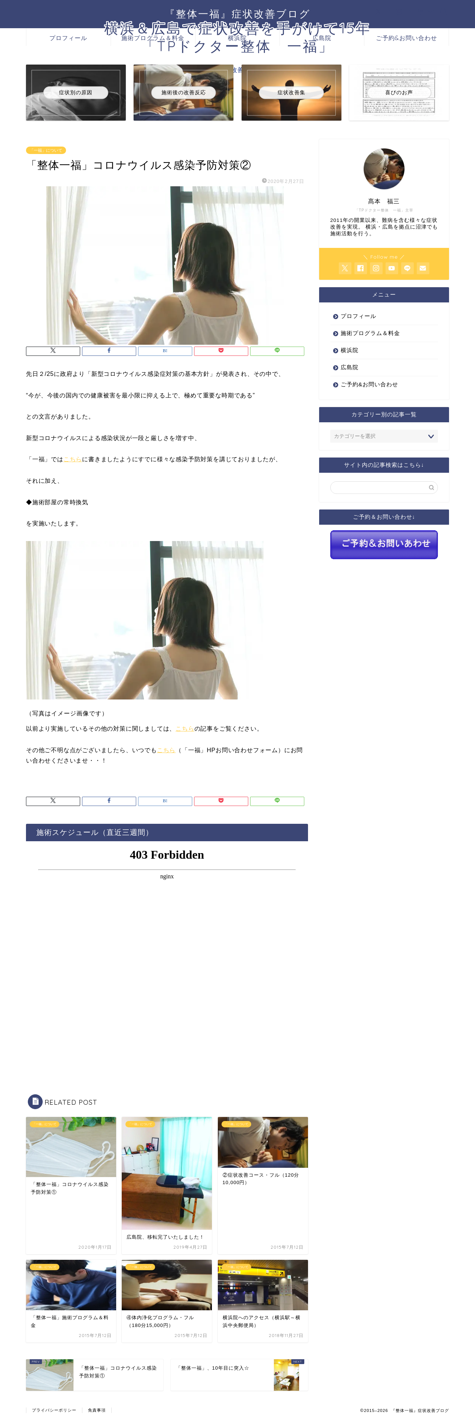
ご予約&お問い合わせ (406, 38)
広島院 (321, 38)
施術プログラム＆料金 (152, 38)
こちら (72, 459)
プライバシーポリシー (54, 1410)
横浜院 (237, 38)
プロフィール (68, 38)
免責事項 (97, 1410)
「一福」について (46, 150)
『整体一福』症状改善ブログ (238, 13)
